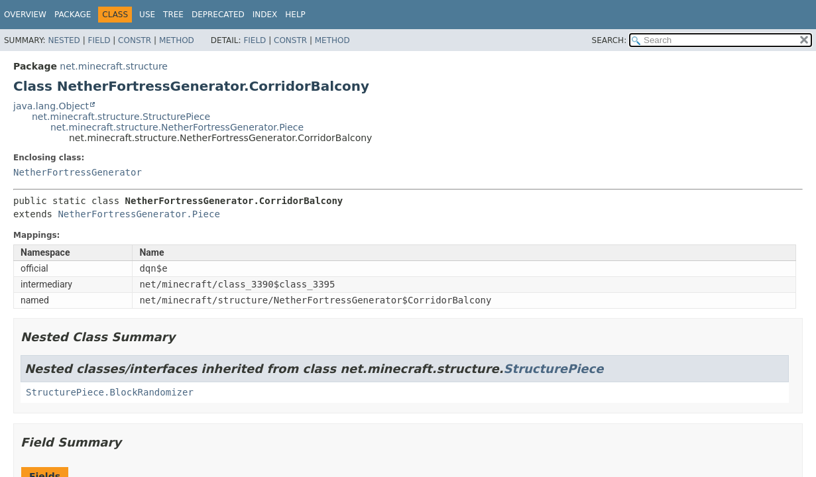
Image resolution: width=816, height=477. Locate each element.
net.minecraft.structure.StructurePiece (121, 116)
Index (265, 14)
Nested (64, 40)
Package (72, 14)
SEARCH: (609, 40)
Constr (134, 40)
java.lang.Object (51, 106)
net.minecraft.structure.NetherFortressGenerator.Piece (177, 127)
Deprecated (218, 14)
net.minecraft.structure (114, 66)
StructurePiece (554, 369)
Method (176, 40)
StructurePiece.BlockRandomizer (110, 392)
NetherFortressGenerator (77, 172)
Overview (25, 14)
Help (295, 14)
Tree (173, 14)
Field (98, 40)
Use (147, 14)
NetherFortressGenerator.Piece (138, 214)
